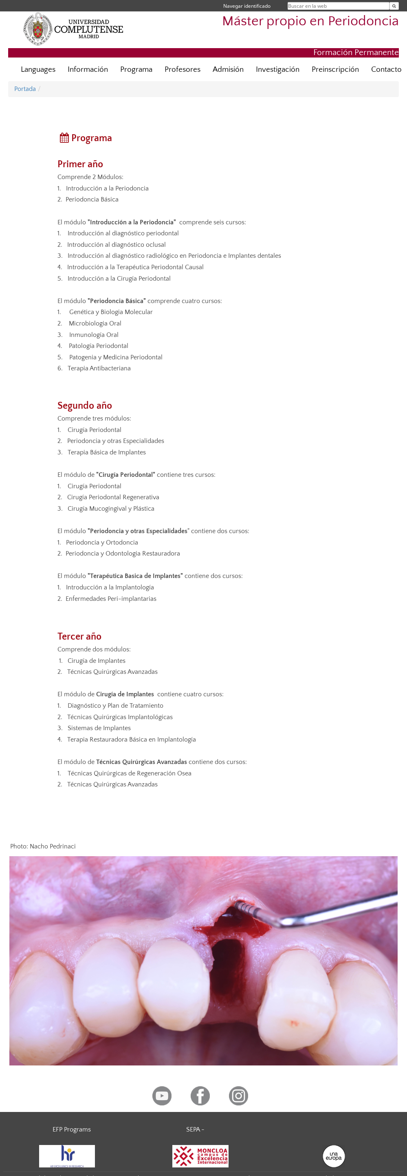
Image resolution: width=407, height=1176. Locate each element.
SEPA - (195, 1129)
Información (88, 69)
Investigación (277, 69)
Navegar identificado (247, 5)
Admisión (228, 69)
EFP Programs (72, 1129)
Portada (25, 89)
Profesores (182, 69)
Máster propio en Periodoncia (310, 21)
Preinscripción (335, 69)
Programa (136, 69)
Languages (38, 69)
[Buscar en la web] (394, 6)
